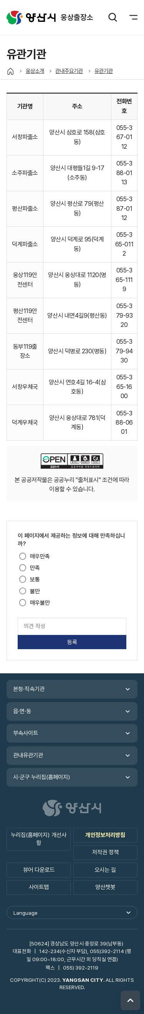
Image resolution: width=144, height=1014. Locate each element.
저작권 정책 (105, 852)
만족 (35, 567)
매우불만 (40, 602)
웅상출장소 (31, 17)
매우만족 (40, 556)
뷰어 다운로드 (39, 869)
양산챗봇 (105, 887)
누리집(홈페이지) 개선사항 (38, 839)
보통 (35, 579)
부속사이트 (25, 733)
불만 (35, 591)
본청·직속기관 (29, 689)
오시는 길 (105, 869)
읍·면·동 (22, 711)
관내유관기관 (28, 755)
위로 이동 (130, 1000)
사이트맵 (39, 887)
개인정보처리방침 (105, 835)
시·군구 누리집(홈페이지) (41, 777)
